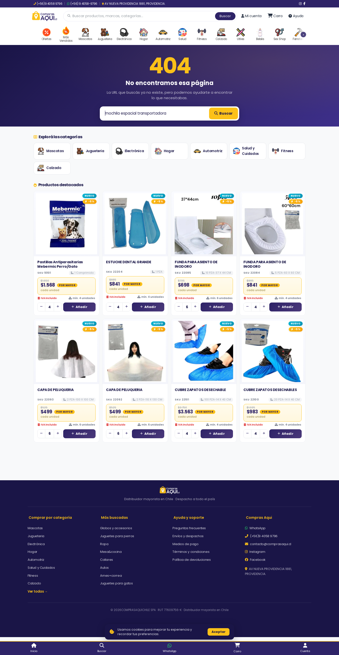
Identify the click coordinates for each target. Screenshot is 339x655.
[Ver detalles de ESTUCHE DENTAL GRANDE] (135, 223)
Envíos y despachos (188, 536)
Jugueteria (90, 151)
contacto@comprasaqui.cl (268, 544)
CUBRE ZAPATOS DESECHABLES (270, 389)
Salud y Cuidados (246, 151)
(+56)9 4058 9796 (48, 4)
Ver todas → (38, 591)
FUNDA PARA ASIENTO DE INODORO (196, 264)
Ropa (104, 544)
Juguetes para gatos (116, 583)
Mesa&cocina (111, 551)
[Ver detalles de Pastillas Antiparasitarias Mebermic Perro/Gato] (66, 223)
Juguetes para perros (117, 536)
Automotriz (208, 151)
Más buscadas (114, 517)
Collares (106, 559)
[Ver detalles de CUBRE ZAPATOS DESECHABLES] (272, 351)
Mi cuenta (251, 15)
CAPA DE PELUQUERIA (55, 389)
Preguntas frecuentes (189, 528)
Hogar (164, 151)
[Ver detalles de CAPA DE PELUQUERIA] (66, 351)
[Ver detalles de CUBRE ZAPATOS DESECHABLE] (203, 351)
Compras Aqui (259, 517)
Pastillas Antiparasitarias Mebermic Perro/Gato (60, 264)
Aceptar (219, 632)
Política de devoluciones (191, 559)
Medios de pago (185, 544)
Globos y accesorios (116, 528)
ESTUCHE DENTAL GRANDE (128, 262)
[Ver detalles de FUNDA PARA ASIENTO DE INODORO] (203, 223)
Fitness (282, 151)
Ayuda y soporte (188, 517)
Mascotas (50, 151)
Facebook (255, 559)
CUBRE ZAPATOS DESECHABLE (200, 389)
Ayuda (295, 15)
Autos (104, 567)
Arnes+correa (111, 575)
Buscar (225, 16)
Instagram (255, 551)
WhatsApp (255, 528)
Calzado (49, 168)
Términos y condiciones (190, 551)
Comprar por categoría (50, 517)
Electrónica (130, 151)
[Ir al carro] (275, 16)
